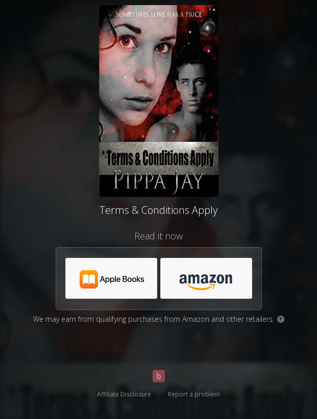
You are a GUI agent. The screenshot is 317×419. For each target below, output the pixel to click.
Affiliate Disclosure (124, 394)
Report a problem (194, 394)
